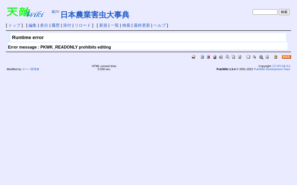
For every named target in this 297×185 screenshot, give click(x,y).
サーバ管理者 (30, 69)
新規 (103, 25)
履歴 (56, 25)
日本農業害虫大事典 (94, 15)
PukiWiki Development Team (272, 69)
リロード (83, 25)
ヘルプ (159, 25)
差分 (44, 25)
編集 (32, 25)
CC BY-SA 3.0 (281, 66)
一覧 (115, 25)
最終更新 (142, 25)
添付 (67, 25)
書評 (55, 12)
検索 (126, 25)
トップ (14, 25)
